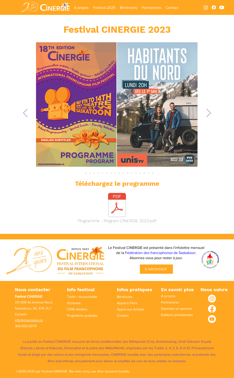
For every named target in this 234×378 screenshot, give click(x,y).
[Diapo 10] (119, 173)
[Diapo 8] (111, 173)
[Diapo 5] (98, 173)
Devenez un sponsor (174, 308)
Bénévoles (124, 297)
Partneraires (170, 302)
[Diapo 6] (102, 173)
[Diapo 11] (123, 173)
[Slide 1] (81, 173)
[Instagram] (212, 299)
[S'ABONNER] (156, 269)
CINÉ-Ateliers (77, 309)
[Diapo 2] (85, 173)
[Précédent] (25, 113)
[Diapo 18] (152, 173)
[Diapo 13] (131, 173)
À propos (168, 296)
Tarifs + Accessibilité (79, 297)
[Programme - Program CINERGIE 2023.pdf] (117, 209)
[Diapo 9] (115, 173)
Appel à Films (127, 303)
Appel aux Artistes (129, 309)
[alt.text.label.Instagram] (206, 7)
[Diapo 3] (90, 173)
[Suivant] (209, 113)
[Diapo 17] (148, 173)
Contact (123, 315)
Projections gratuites (79, 315)
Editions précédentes (174, 315)
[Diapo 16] (144, 173)
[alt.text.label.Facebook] (214, 7)
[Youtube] (221, 7)
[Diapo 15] (140, 173)
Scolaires (74, 303)
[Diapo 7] (106, 173)
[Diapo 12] (127, 173)
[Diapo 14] (136, 173)
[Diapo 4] (94, 173)
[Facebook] (212, 309)
